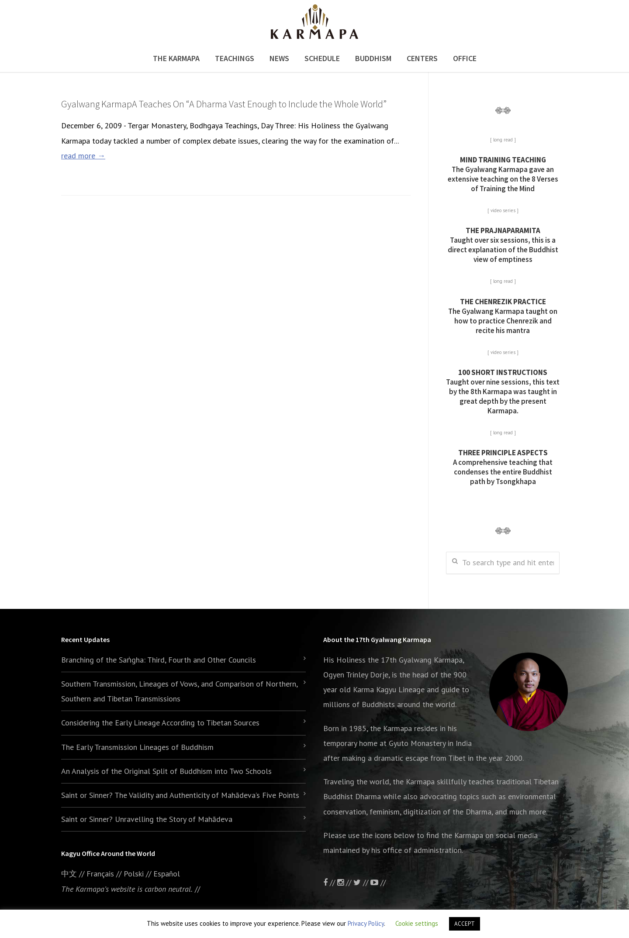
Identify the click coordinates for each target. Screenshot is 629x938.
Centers (422, 58)
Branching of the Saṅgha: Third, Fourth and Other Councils (158, 660)
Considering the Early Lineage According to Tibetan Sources (160, 723)
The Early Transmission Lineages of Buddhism (137, 747)
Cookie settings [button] (416, 923)
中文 (69, 874)
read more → (83, 156)
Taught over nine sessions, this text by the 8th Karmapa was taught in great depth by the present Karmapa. (503, 392)
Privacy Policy (366, 923)
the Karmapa (391, 728)
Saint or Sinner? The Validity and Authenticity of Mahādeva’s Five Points (180, 795)
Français (100, 874)
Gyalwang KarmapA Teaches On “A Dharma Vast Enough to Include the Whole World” (224, 104)
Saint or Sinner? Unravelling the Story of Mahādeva (146, 819)
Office (465, 58)
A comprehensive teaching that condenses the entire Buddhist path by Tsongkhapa (503, 467)
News (279, 58)
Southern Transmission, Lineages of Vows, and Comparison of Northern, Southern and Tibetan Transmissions (179, 691)
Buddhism (373, 58)
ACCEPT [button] (464, 924)
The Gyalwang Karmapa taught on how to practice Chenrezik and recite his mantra (502, 316)
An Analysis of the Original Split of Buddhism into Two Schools (166, 771)
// (361, 882)
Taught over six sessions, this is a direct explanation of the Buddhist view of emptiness (503, 245)
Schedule (322, 58)
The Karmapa (176, 58)
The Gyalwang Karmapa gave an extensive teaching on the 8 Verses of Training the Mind (503, 174)
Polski (134, 874)
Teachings (234, 58)
